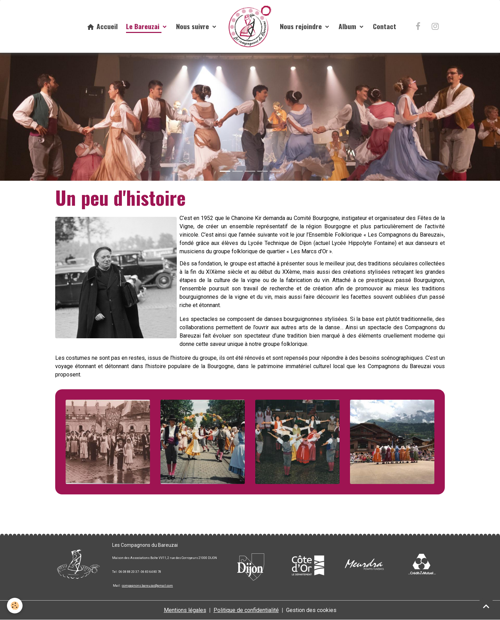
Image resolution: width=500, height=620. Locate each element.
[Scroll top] (486, 606)
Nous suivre (193, 26)
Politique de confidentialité (246, 610)
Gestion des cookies (311, 610)
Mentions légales (185, 610)
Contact (384, 26)
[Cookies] (15, 605)
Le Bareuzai (143, 26)
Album (348, 26)
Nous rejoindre (302, 26)
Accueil (102, 26)
